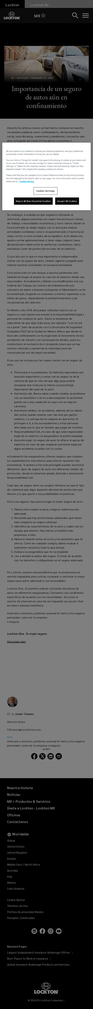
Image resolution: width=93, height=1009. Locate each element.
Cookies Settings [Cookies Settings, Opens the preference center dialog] (45, 191)
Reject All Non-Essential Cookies (33, 201)
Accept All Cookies (67, 201)
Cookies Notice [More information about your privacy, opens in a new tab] (26, 181)
